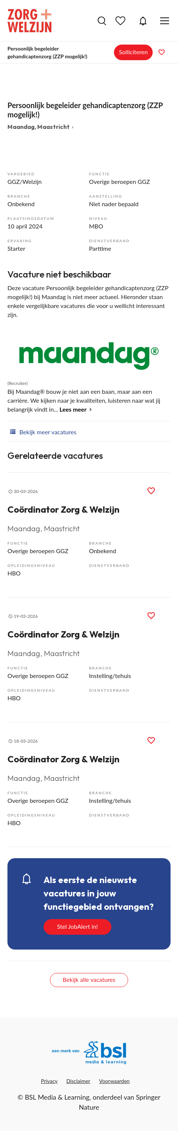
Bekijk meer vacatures (41, 431)
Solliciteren (133, 51)
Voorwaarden (114, 1081)
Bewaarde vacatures (121, 20)
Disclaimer (78, 1081)
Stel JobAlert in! (77, 926)
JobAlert (143, 20)
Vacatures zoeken (102, 20)
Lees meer (73, 409)
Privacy (49, 1081)
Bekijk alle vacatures (89, 979)
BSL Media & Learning (57, 1097)
